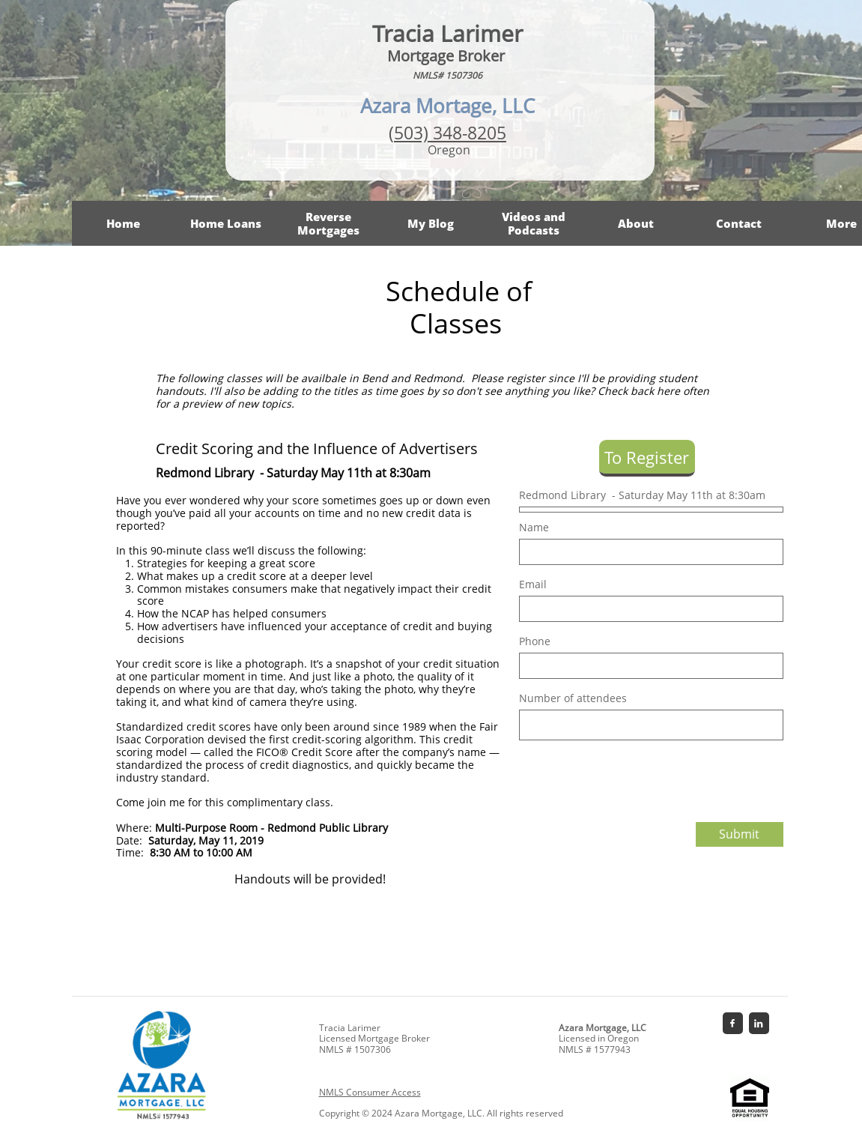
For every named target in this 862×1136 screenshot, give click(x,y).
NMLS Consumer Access (370, 1092)
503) (413, 133)
